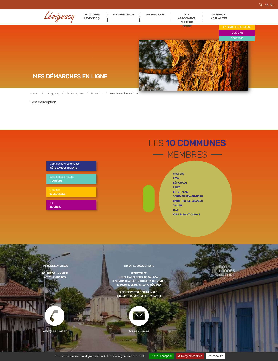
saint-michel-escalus (188, 201)
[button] (260, 4)
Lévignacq (52, 93)
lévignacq (180, 182)
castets (178, 173)
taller (177, 205)
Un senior (96, 93)
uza (175, 210)
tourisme (237, 38)
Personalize (215, 356)
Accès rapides (75, 93)
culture (237, 33)
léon (176, 178)
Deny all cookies (190, 356)
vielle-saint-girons (186, 214)
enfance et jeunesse (237, 27)
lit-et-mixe (180, 191)
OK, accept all (161, 356)
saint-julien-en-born (188, 196)
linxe (176, 187)
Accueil (34, 93)
